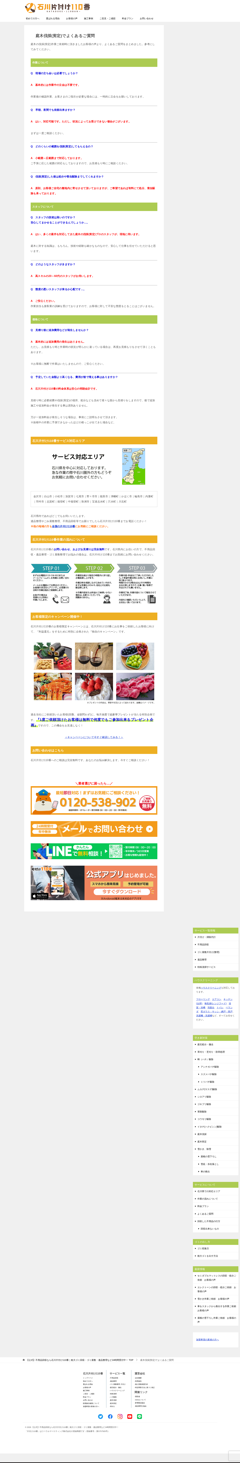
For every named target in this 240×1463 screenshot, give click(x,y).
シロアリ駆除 (204, 1106)
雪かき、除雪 (204, 1158)
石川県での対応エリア (208, 1201)
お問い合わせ (146, 28)
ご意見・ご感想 (107, 28)
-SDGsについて (140, 1409)
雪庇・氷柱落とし (210, 1173)
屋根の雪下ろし (209, 1166)
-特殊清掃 (113, 1403)
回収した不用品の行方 (208, 1231)
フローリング (203, 1009)
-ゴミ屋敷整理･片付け (118, 1394)
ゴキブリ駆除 (204, 1113)
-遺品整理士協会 (140, 1416)
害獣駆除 (202, 1121)
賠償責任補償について (91, 1413)
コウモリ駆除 (204, 1128)
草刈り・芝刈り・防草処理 (211, 1061)
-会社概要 (138, 1387)
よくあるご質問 (205, 1223)
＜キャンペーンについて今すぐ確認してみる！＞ (94, 746)
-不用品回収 (114, 1387)
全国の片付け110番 (63, 536)
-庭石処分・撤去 (115, 1397)
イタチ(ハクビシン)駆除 (209, 1136)
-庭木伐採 (113, 1410)
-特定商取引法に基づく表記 (145, 1397)
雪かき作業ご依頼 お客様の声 (213, 1308)
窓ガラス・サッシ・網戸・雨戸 (217, 1021)
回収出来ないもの (210, 1238)
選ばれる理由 (53, 28)
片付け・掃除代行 (206, 946)
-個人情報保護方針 (141, 1394)
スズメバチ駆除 (209, 1083)
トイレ (220, 1017)
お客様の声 (71, 28)
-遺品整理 (113, 1391)
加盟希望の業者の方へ (207, 1349)
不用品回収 (203, 954)
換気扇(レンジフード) (215, 1013)
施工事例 (88, 28)
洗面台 (211, 1017)
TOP (79, 1369)
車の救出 (205, 1181)
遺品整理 (202, 969)
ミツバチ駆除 (207, 1091)
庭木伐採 (202, 1143)
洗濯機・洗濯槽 (204, 1025)
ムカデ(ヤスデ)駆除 (207, 1099)
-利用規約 (138, 1391)
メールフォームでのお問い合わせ (185, 19)
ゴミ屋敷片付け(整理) (208, 961)
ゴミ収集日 (203, 1258)
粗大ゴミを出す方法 (207, 1265)
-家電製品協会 (140, 1412)
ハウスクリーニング (211, 997)
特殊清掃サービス (206, 976)
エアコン (216, 1009)
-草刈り (112, 1416)
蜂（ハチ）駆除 (205, 1069)
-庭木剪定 (113, 1413)
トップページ (88, 1387)
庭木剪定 (202, 1151)
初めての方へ (32, 28)
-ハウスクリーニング (117, 1400)
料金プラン (127, 28)
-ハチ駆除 (113, 1406)
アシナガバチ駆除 (210, 1076)
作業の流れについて (207, 1208)
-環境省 (137, 1406)
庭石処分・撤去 (205, 1054)
